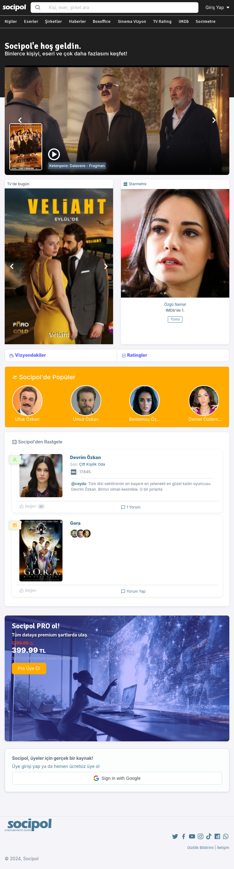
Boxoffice (102, 21)
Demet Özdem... (205, 419)
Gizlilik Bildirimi (200, 847)
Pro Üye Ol (29, 668)
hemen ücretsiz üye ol (77, 766)
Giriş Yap (218, 7)
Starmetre (135, 183)
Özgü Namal (175, 304)
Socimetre (206, 21)
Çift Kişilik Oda (92, 464)
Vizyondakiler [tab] (27, 355)
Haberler (77, 21)
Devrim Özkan (85, 457)
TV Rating (162, 21)
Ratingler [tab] (134, 355)
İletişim (223, 847)
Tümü (175, 319)
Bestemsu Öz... (145, 419)
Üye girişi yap (26, 766)
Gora (75, 523)
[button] (20, 120)
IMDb (184, 21)
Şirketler (53, 21)
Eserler (31, 21)
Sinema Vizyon (132, 21)
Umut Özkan (86, 419)
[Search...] (121, 7)
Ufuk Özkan (27, 419)
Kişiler (11, 21)
